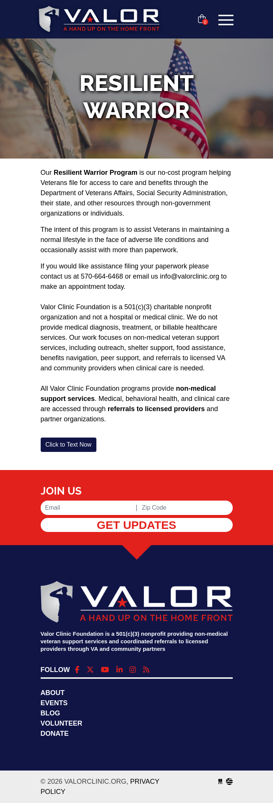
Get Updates (136, 525)
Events (54, 703)
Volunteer (61, 723)
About (53, 693)
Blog (50, 713)
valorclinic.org (99, 20)
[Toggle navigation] (226, 20)
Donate (55, 733)
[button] (68, 445)
